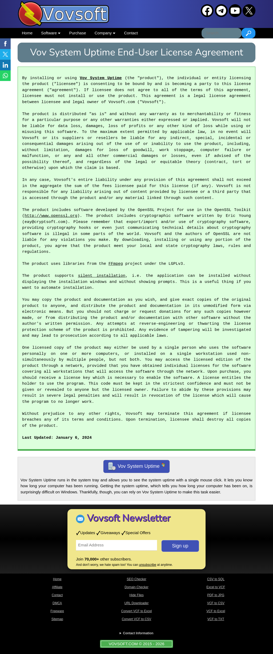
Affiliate (57, 587)
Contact (131, 33)
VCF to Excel (215, 611)
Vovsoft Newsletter (128, 518)
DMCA (57, 603)
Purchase (77, 33)
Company (105, 33)
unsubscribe (147, 565)
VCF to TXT (215, 619)
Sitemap (57, 619)
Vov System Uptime (101, 78)
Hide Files (136, 595)
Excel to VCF (215, 587)
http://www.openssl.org (51, 216)
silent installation (101, 276)
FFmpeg (116, 264)
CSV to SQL (215, 579)
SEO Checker (136, 579)
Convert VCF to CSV (136, 619)
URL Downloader (137, 603)
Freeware (57, 611)
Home (27, 33)
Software (51, 33)
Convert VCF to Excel (136, 611)
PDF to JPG (215, 595)
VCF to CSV (215, 603)
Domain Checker (136, 587)
